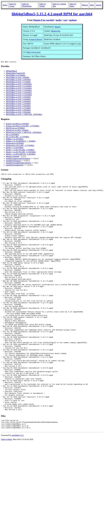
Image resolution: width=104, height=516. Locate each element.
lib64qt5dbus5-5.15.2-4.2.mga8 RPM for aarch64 (52, 14)
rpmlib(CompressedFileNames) (18, 159)
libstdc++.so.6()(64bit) (14, 148)
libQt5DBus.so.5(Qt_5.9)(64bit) (18, 113)
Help (92, 5)
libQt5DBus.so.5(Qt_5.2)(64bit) (18, 97)
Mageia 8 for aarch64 (43, 20)
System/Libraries (35, 39)
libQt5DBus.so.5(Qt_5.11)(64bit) (19, 86)
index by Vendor (42, 5)
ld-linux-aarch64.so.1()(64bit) (17, 124)
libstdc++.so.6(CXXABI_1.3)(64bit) (20, 150)
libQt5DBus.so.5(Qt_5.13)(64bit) (19, 91)
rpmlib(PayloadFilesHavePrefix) (18, 163)
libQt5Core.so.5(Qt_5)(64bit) (17, 131)
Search (98, 5)
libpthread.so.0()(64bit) (15, 144)
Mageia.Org (55, 31)
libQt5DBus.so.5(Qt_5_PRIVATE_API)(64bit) (24, 115)
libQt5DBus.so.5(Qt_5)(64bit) (17, 78)
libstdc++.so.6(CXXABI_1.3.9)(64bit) (21, 152)
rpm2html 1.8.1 (18, 484)
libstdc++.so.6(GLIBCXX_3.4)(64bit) (20, 154)
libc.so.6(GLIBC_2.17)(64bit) (17, 137)
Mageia (58, 27)
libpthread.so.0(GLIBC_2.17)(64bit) (20, 146)
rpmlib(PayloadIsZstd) (14, 165)
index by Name (73, 5)
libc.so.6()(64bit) (12, 135)
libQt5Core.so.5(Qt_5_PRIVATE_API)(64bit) (23, 133)
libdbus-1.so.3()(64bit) (14, 139)
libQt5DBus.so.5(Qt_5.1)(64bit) (18, 82)
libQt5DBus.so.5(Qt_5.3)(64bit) (18, 100)
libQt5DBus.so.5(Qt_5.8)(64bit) (18, 110)
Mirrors (85, 5)
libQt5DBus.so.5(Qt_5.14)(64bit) (19, 93)
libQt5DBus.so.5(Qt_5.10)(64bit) (19, 84)
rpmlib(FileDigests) (13, 161)
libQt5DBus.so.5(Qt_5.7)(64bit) (18, 108)
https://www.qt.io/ (34, 52)
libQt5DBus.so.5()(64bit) (15, 76)
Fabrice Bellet (6, 488)
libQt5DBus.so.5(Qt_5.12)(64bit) (19, 89)
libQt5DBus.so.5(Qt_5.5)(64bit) (18, 104)
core (65, 20)
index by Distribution (26, 5)
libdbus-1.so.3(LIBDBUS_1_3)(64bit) (21, 141)
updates (73, 20)
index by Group (12, 5)
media (59, 20)
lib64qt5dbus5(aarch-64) (15, 73)
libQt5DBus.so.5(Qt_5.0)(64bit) (18, 80)
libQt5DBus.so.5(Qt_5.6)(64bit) (18, 106)
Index (5, 5)
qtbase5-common (12, 157)
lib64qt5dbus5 (11, 71)
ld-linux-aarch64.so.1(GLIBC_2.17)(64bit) (22, 126)
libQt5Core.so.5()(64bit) (15, 128)
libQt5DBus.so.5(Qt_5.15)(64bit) (19, 95)
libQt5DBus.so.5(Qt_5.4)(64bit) (18, 102)
